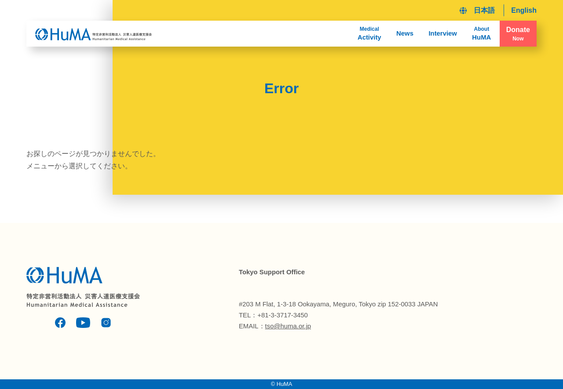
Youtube (83, 322)
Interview (442, 33)
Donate (518, 34)
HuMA (481, 33)
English (524, 10)
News (404, 33)
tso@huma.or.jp (288, 326)
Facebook (60, 322)
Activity (369, 33)
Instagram (106, 322)
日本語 (484, 10)
